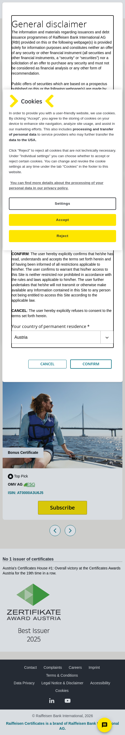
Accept (62, 220)
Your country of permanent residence (49, 326)
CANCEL (47, 363)
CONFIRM (91, 363)
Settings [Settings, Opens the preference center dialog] (62, 204)
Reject (62, 236)
